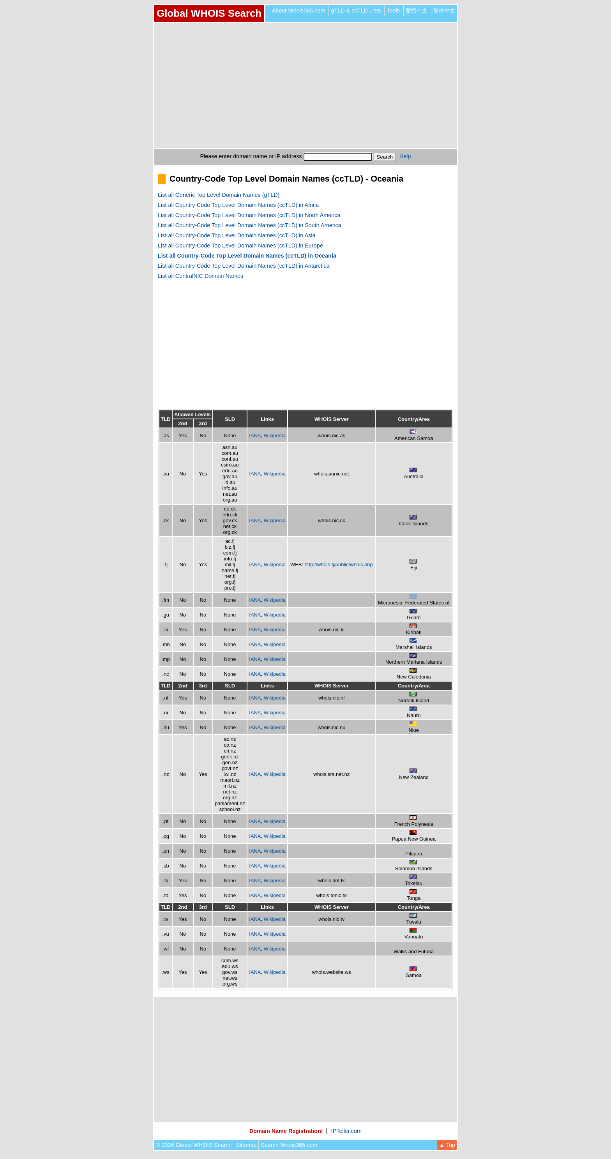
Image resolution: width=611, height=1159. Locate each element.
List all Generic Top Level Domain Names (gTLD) (218, 195)
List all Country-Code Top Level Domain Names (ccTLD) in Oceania (247, 256)
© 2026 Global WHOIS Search (194, 1145)
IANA (255, 435)
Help (405, 156)
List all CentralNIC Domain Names (200, 276)
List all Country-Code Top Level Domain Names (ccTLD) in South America (249, 225)
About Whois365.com (298, 10)
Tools (393, 10)
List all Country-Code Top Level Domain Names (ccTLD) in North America (249, 215)
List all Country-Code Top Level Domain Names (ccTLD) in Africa (238, 205)
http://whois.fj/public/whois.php (339, 564)
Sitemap (246, 1145)
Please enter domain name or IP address (251, 156)
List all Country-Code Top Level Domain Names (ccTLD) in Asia (236, 235)
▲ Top (447, 1145)
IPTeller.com (346, 1131)
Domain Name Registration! (286, 1131)
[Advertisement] (305, 85)
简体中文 (444, 10)
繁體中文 (416, 10)
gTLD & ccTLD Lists (356, 10)
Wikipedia (275, 435)
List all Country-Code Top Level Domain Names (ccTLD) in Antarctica (243, 266)
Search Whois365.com (289, 1145)
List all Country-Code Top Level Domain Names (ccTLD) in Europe (240, 245)
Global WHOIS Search (209, 13)
